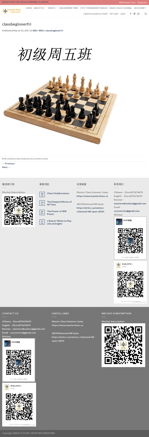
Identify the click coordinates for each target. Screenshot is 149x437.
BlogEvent (142, 2)
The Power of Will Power (56, 212)
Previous (8, 163)
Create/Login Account (95, 14)
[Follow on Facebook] (131, 14)
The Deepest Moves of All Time (59, 203)
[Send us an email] (138, 14)
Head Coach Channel (121, 8)
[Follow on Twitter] (134, 14)
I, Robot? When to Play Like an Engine (59, 222)
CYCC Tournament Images (94, 8)
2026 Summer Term (127, 2)
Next (6, 167)
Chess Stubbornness (58, 193)
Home (29, 8)
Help (123, 14)
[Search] (146, 14)
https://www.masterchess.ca (92, 196)
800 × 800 (38, 30)
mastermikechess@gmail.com (130, 203)
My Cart (114, 14)
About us (40, 8)
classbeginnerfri (54, 30)
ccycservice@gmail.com (127, 210)
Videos (52, 8)
